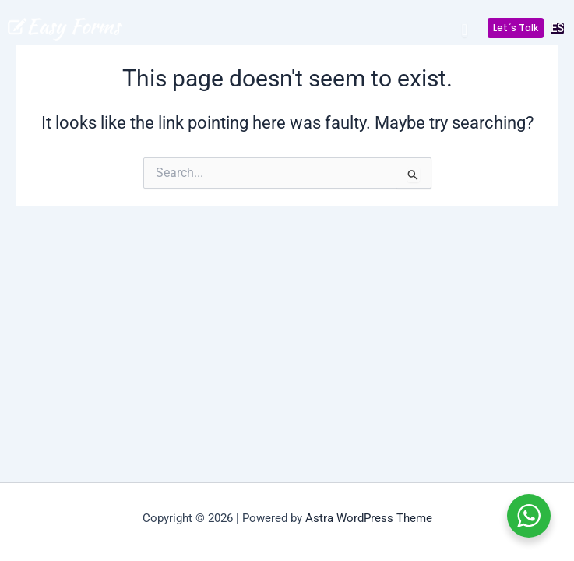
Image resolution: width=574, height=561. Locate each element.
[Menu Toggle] (464, 29)
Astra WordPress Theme (368, 518)
